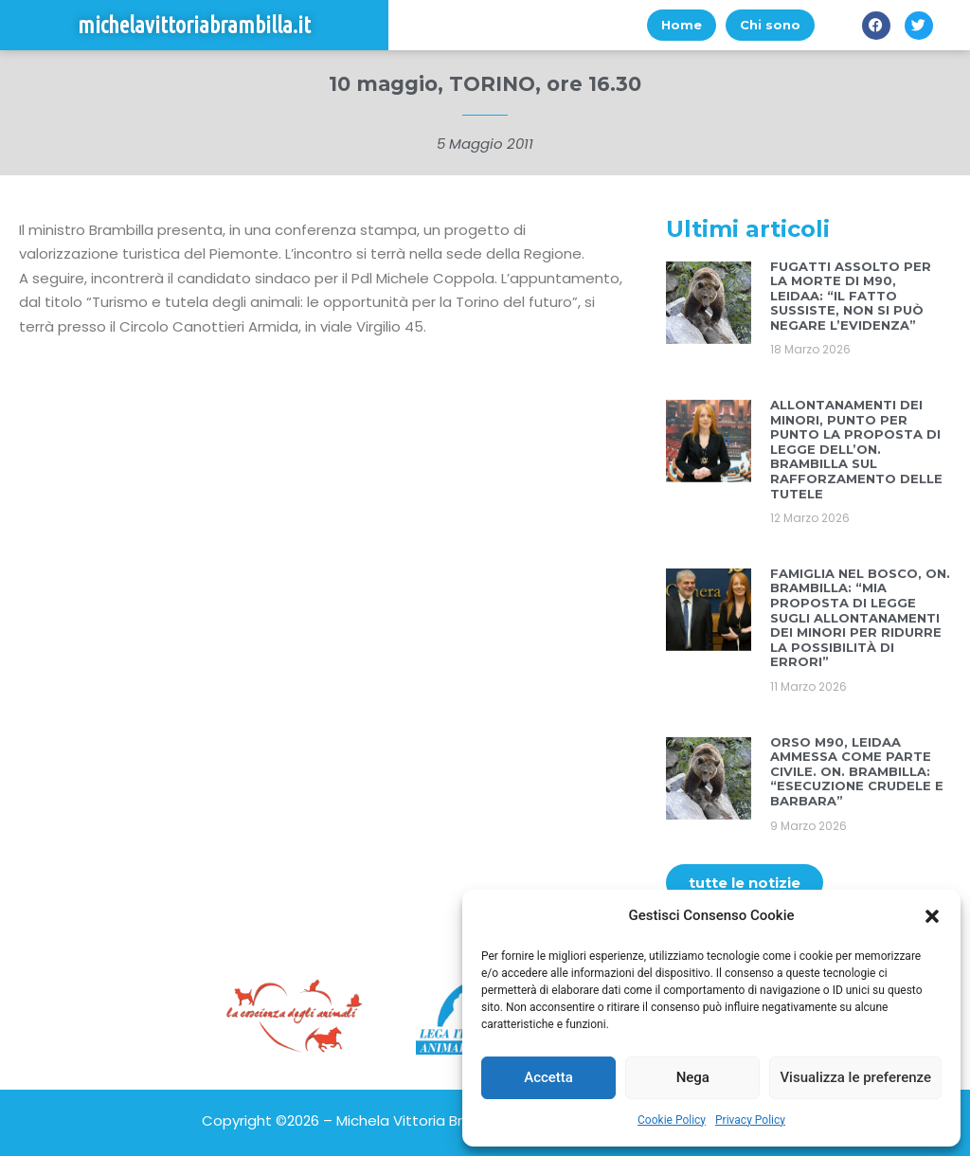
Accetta (548, 1077)
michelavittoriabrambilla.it (194, 25)
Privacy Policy (750, 1120)
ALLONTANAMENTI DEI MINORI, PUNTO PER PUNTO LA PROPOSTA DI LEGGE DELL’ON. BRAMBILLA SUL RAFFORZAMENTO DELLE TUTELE (856, 449)
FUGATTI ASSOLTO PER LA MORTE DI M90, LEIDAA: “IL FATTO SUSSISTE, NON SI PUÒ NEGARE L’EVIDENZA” (850, 296)
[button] (932, 916)
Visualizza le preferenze (855, 1077)
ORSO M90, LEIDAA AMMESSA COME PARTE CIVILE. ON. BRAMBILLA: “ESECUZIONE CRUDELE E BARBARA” (856, 771)
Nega (693, 1077)
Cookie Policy (672, 1120)
